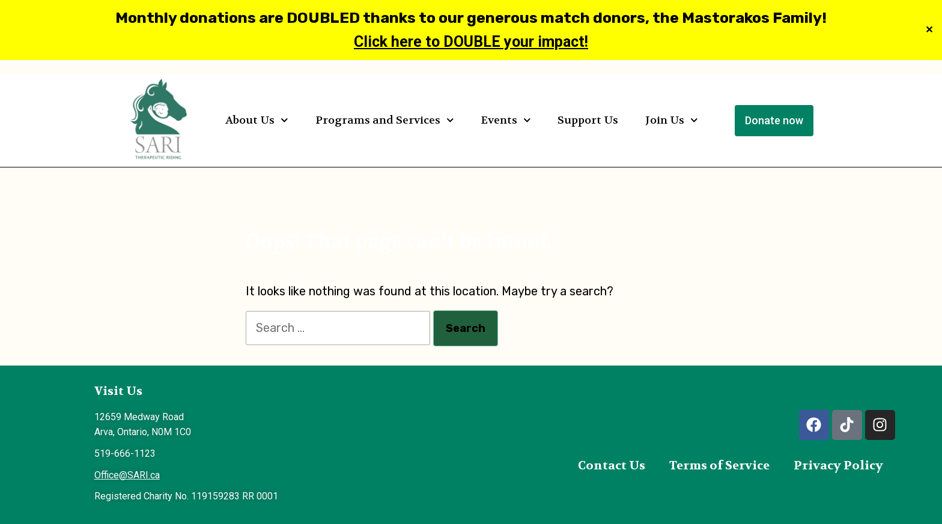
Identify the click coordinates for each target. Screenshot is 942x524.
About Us (256, 121)
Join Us (671, 121)
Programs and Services (384, 121)
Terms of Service (719, 465)
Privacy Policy (838, 465)
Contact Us (611, 465)
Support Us (588, 121)
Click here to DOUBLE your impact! (471, 41)
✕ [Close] (929, 30)
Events (506, 121)
